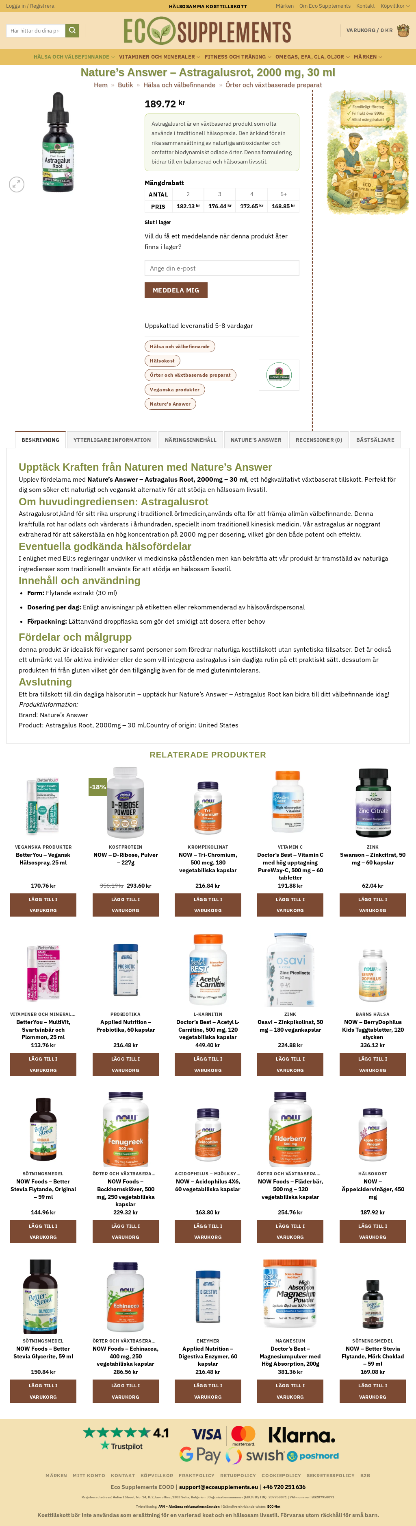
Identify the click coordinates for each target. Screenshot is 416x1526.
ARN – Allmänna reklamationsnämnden (189, 1506)
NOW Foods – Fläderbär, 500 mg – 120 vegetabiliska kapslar (290, 1189)
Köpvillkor (395, 6)
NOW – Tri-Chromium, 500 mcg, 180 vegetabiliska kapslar (208, 862)
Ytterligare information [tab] (112, 440)
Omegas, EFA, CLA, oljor (312, 57)
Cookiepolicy (281, 1475)
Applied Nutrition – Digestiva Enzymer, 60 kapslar (207, 1356)
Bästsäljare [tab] (375, 440)
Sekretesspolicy (331, 1475)
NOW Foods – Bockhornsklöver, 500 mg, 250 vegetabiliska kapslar (125, 1193)
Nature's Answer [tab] (256, 440)
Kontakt (365, 5)
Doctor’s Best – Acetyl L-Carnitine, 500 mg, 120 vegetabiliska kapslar (208, 1029)
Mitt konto (89, 1475)
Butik (125, 85)
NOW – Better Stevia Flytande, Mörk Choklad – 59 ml (373, 1356)
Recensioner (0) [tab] (319, 440)
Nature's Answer (170, 404)
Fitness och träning (238, 57)
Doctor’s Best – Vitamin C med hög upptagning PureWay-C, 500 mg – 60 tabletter (290, 866)
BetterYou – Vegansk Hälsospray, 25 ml (43, 858)
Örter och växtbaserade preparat (273, 85)
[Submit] (72, 31)
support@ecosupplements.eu (218, 1487)
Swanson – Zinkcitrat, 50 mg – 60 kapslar (372, 858)
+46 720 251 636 (284, 1487)
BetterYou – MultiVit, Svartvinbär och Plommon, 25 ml (43, 1029)
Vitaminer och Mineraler (159, 57)
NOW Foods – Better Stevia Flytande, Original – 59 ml (43, 1189)
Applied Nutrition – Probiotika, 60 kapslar (125, 1025)
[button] (30, 6)
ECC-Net (273, 1506)
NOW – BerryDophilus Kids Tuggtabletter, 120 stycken (373, 1029)
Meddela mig (176, 290)
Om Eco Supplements (325, 5)
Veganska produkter (174, 389)
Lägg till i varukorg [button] (43, 905)
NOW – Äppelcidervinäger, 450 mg (373, 1189)
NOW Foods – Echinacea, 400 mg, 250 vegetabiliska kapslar (125, 1356)
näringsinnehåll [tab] (191, 440)
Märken (285, 5)
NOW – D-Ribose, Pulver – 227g (125, 858)
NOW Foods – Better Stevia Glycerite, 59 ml (43, 1352)
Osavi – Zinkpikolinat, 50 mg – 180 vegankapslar (290, 1025)
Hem (101, 85)
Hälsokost (162, 361)
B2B (365, 1475)
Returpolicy (238, 1475)
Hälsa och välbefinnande (74, 57)
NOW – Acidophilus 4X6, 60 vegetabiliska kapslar (207, 1185)
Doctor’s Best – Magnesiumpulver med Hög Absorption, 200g (290, 1356)
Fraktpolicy (197, 1475)
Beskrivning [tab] (40, 440)
